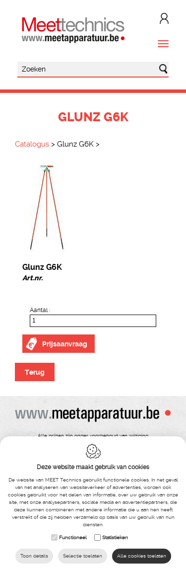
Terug (35, 372)
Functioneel (73, 537)
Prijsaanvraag (64, 344)
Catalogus (32, 144)
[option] (93, 208)
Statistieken (115, 537)
